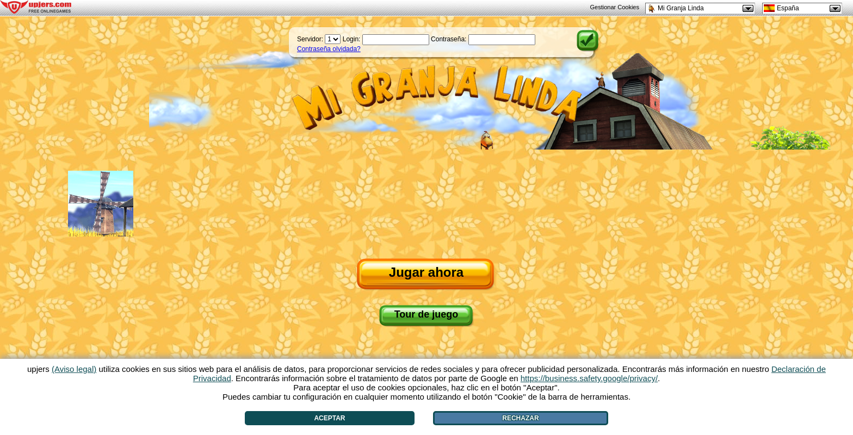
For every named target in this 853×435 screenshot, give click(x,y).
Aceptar (329, 418)
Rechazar (520, 418)
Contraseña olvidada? (329, 49)
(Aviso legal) (74, 369)
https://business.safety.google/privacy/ (589, 378)
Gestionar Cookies (615, 7)
